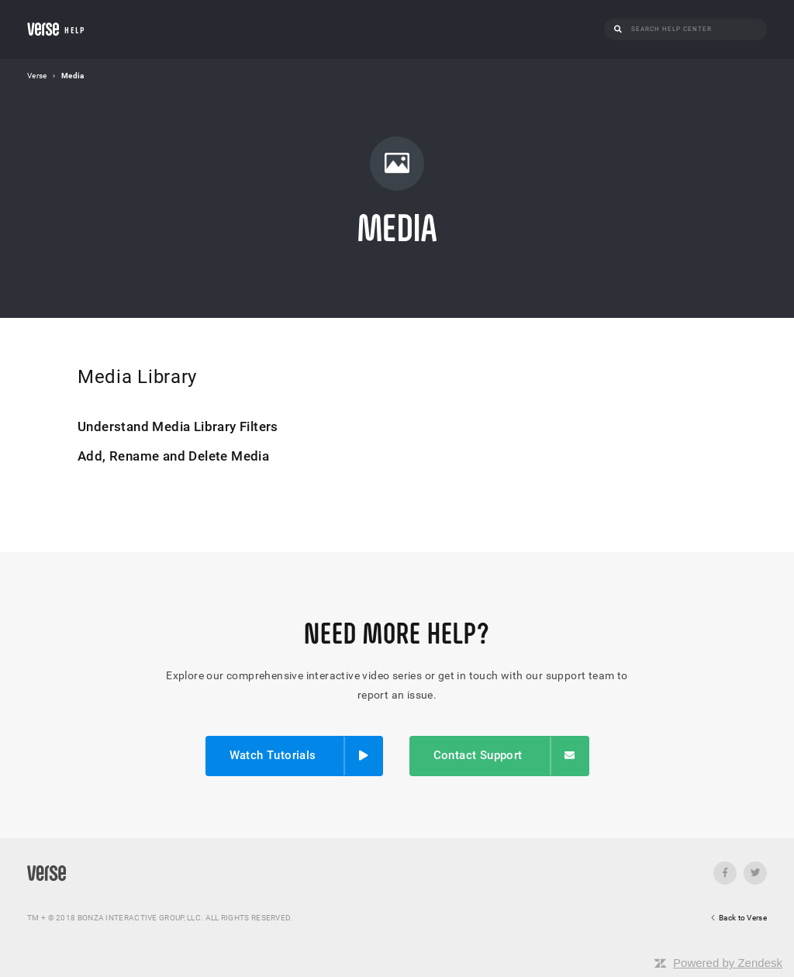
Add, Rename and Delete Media (173, 456)
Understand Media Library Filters (178, 426)
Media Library (137, 377)
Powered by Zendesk (727, 962)
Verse (37, 75)
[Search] (694, 29)
